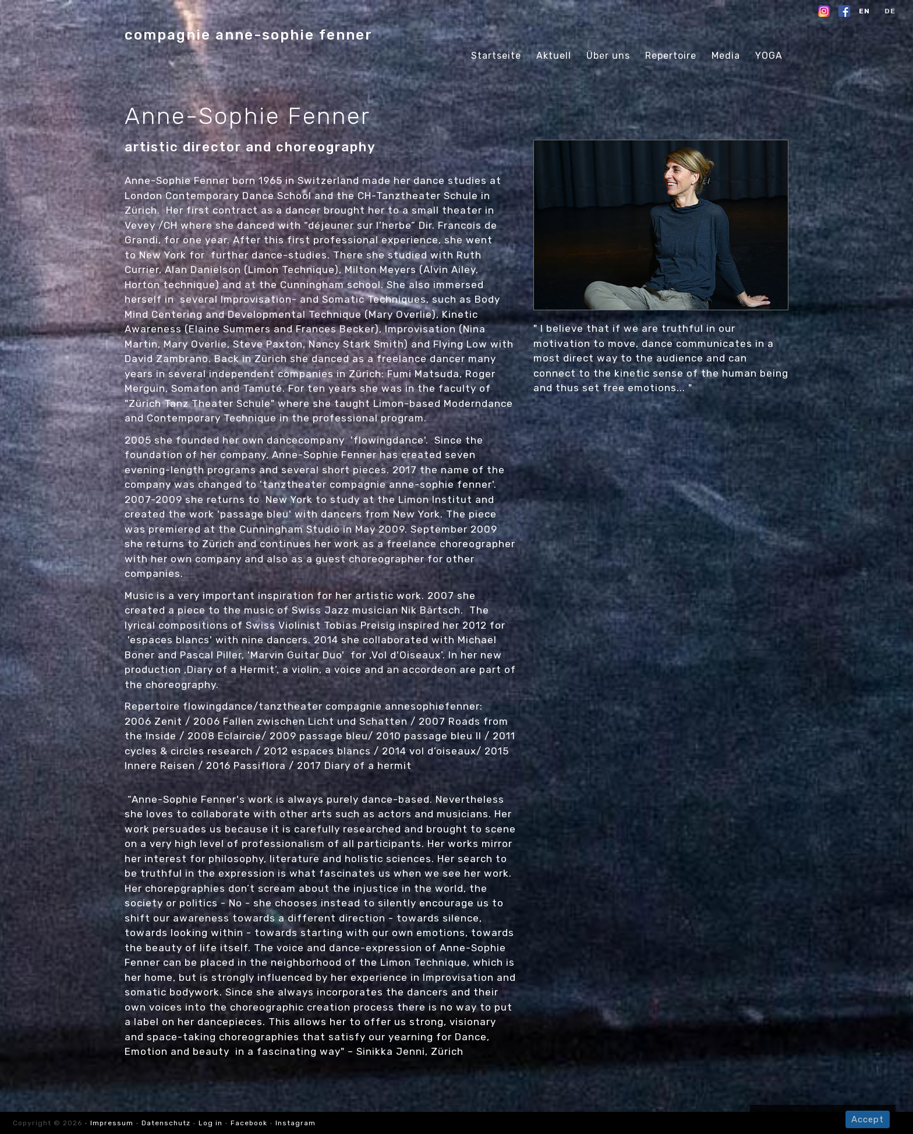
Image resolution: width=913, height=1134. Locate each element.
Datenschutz (165, 1123)
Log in (210, 1123)
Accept (867, 1119)
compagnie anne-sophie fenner (249, 35)
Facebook (249, 1123)
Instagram (295, 1123)
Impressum (113, 1123)
